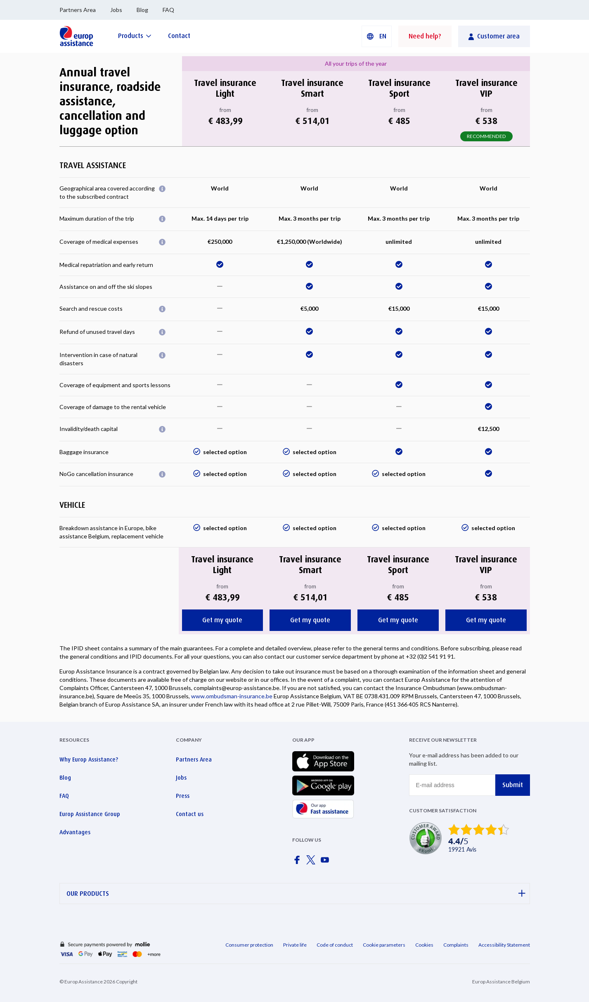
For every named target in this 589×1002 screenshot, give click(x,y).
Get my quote (222, 620)
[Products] (134, 36)
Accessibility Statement (504, 945)
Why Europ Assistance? (88, 759)
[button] (377, 36)
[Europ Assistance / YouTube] (326, 862)
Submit (512, 785)
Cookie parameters (384, 945)
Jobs (116, 9)
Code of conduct (335, 945)
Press (182, 796)
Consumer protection (249, 945)
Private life (295, 945)
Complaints (455, 945)
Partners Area (77, 9)
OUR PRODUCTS (295, 893)
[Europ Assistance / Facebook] (298, 862)
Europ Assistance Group (89, 814)
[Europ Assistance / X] (312, 862)
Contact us (189, 814)
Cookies (424, 945)
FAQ (168, 9)
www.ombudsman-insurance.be (231, 696)
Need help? (425, 36)
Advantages (74, 832)
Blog (142, 9)
